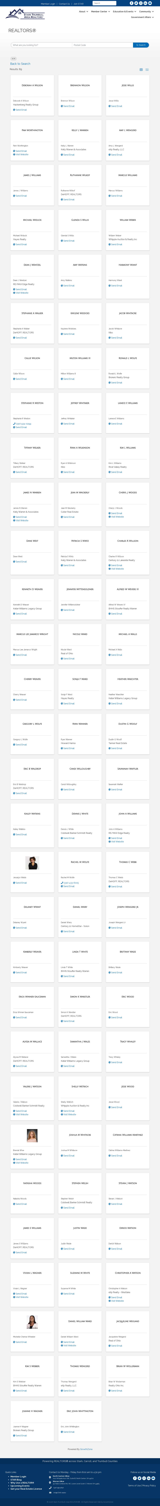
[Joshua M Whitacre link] (80, 1135)
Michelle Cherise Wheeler (24, 1337)
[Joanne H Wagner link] (32, 1411)
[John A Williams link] (128, 814)
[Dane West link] (32, 541)
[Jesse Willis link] (128, 85)
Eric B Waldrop (19, 784)
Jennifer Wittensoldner (70, 605)
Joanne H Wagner (20, 1427)
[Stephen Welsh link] (80, 1183)
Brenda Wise (18, 1150)
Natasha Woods (20, 1199)
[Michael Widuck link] (32, 220)
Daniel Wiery (66, 922)
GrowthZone (86, 1449)
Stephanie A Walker (21, 329)
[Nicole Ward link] (80, 634)
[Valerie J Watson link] (32, 1086)
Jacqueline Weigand (117, 1337)
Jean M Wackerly (68, 508)
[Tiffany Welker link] (32, 448)
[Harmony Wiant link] (128, 265)
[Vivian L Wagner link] (32, 1273)
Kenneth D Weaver (21, 605)
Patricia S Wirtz (67, 556)
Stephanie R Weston (21, 418)
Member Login (48, 4)
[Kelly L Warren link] (80, 130)
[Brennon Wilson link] (80, 85)
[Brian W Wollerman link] (127, 1366)
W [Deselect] (13, 59)
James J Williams (20, 191)
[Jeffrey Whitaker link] (80, 403)
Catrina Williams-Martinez (119, 1150)
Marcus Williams (116, 191)
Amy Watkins (66, 280)
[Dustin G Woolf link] (127, 724)
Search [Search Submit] (141, 45)
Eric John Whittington (70, 1427)
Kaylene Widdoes (68, 329)
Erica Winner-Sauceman (23, 1012)
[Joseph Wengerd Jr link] (127, 907)
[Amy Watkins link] (80, 265)
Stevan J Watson (116, 1199)
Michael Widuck (20, 236)
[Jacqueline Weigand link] (127, 1321)
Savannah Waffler (116, 784)
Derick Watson (115, 1244)
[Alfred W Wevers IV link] (128, 589)
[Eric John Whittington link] (80, 1411)
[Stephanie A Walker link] (32, 313)
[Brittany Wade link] (128, 952)
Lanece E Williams (116, 418)
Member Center (99, 11)
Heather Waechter (116, 694)
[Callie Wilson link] (32, 358)
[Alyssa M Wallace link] (32, 1041)
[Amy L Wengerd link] (127, 130)
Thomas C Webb (116, 877)
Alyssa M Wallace (20, 1057)
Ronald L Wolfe (115, 374)
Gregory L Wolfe (20, 739)
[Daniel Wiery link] (80, 907)
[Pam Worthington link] (32, 130)
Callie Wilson (18, 374)
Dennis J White (67, 829)
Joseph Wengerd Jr (117, 922)
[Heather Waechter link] (127, 679)
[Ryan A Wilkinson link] (80, 448)
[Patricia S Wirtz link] (80, 541)
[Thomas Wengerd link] (80, 1366)
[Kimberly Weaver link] (32, 952)
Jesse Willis (114, 101)
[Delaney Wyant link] (32, 907)
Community (145, 11)
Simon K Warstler (68, 1012)
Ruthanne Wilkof (68, 191)
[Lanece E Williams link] (128, 403)
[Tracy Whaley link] (127, 1041)
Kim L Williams (115, 463)
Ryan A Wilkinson (68, 463)
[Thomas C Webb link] (127, 862)
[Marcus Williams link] (127, 175)
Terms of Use (134, 1485)
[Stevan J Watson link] (128, 1183)
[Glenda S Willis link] (80, 220)
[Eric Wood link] (128, 997)
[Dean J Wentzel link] (32, 265)
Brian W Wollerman (117, 1382)
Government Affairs (141, 17)
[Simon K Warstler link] (80, 997)
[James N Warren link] (32, 492)
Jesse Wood (114, 1102)
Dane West (17, 556)
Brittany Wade (114, 967)
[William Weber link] (128, 220)
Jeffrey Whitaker (68, 418)
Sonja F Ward (66, 694)
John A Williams (115, 829)
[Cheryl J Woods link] (128, 492)
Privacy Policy (149, 1485)
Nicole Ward (66, 650)
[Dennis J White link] (80, 814)
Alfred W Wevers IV (117, 605)
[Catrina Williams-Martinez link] (128, 1135)
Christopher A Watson (118, 1288)
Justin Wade (66, 1244)
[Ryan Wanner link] (80, 724)
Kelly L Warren (67, 146)
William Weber (115, 236)
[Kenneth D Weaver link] (32, 589)
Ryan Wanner (66, 739)
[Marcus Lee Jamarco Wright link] (32, 634)
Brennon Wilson (68, 101)
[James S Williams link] (32, 1228)
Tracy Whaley (114, 1057)
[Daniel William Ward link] (80, 1321)
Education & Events (123, 11)
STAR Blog (16, 1480)
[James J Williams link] (32, 175)
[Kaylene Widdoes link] (80, 313)
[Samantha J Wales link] (80, 1041)
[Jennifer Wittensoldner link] (80, 589)
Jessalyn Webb (19, 877)
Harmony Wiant (115, 280)
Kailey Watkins (19, 829)
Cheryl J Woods (116, 508)
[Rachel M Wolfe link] (80, 862)
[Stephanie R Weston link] (32, 403)
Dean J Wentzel (20, 280)
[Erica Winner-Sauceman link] (32, 997)
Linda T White (67, 967)
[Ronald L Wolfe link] (128, 358)
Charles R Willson (116, 556)
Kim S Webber (19, 1382)
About (82, 11)
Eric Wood (113, 1012)
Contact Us (64, 4)
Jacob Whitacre (115, 329)
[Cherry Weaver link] (32, 679)
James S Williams (20, 1244)
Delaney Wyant (19, 922)
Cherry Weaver (19, 694)
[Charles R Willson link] (127, 541)
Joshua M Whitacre (69, 1150)
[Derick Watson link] (127, 1228)
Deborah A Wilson (21, 101)
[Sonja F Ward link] (80, 679)
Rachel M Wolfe (67, 877)
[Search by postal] (102, 45)
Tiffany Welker (19, 463)
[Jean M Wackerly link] (80, 492)
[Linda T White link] (80, 952)
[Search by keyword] (41, 45)
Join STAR (78, 4)
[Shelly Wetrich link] (80, 1086)
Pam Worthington (20, 146)
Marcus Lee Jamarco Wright (25, 650)
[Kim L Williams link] (128, 448)
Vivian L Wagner (20, 1288)
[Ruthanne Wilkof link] (80, 175)
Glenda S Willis (67, 236)
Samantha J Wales (68, 1057)
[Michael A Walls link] (128, 634)
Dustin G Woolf (115, 739)
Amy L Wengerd (116, 146)
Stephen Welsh (67, 1199)
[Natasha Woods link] (32, 1183)
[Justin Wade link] (80, 1228)
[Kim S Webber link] (32, 1366)
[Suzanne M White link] (80, 1273)
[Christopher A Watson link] (128, 1273)
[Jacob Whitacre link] (127, 313)
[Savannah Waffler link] (128, 769)
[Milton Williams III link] (80, 358)
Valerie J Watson (20, 1102)
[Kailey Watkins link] (32, 814)
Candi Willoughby (68, 784)
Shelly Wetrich (67, 1102)
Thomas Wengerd (68, 1382)
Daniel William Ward (69, 1337)
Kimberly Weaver (20, 967)
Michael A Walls (115, 650)
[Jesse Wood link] (127, 1086)
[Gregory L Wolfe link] (32, 724)
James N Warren (20, 508)
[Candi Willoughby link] (80, 769)
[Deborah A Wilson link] (32, 85)
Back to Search (20, 63)
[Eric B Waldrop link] (32, 769)
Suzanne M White (68, 1288)
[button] (141, 69)
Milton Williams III (68, 374)
